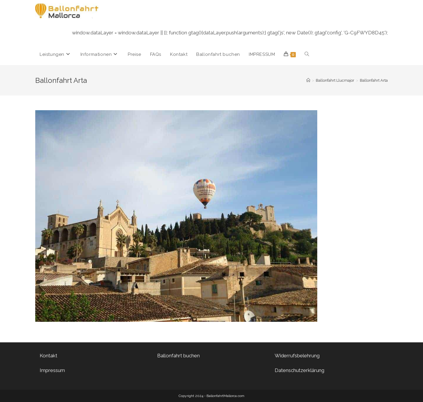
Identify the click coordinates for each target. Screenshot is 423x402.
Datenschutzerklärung (299, 370)
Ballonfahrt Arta (374, 80)
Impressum (52, 370)
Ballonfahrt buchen (178, 356)
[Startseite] (308, 80)
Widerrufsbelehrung (297, 356)
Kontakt (48, 356)
